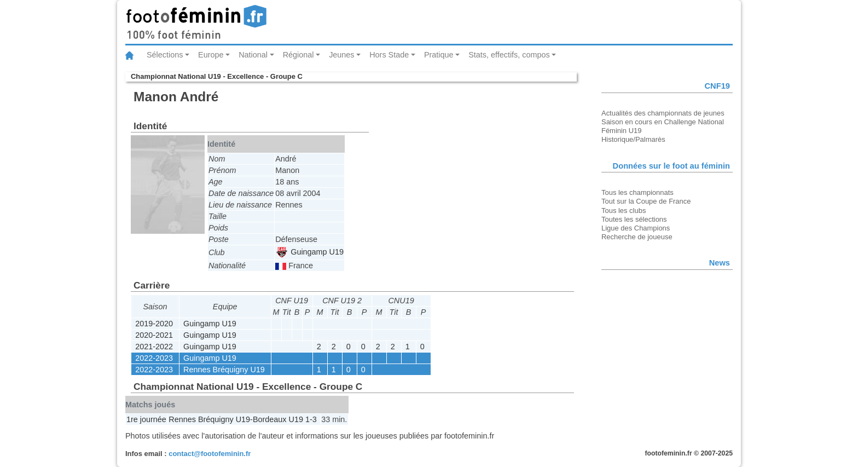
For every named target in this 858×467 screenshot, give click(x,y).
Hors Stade (389, 54)
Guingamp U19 (310, 251)
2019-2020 (154, 323)
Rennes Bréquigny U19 (224, 369)
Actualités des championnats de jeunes (662, 113)
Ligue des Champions (635, 228)
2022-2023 (154, 358)
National (253, 54)
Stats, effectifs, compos (509, 54)
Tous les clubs (623, 210)
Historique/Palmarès (633, 139)
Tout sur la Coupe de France (646, 201)
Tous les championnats (637, 192)
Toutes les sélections (634, 219)
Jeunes (341, 54)
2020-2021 (154, 335)
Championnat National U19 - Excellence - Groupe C (217, 76)
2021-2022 (154, 346)
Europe (210, 54)
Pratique (439, 54)
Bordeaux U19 (278, 419)
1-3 (311, 419)
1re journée (146, 419)
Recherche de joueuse (637, 237)
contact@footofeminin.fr (210, 453)
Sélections (165, 54)
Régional (298, 54)
